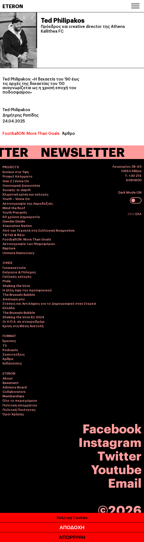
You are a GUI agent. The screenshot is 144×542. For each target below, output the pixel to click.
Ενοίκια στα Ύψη (15, 171)
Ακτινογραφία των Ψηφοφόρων (28, 243)
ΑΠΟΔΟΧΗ (71, 527)
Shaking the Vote (16, 285)
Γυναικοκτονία (14, 267)
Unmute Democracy (18, 252)
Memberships (13, 396)
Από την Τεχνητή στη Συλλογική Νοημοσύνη (38, 230)
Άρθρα (7, 358)
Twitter (119, 454)
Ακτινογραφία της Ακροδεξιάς (27, 203)
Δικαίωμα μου (13, 299)
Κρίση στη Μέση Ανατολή (23, 325)
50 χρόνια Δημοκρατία (21, 216)
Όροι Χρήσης (13, 414)
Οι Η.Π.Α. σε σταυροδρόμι (23, 321)
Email (125, 482)
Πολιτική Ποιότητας (19, 409)
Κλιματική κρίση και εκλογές (25, 194)
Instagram (110, 441)
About (7, 378)
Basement (10, 382)
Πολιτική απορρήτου (19, 405)
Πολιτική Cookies (72, 517)
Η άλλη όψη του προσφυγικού (27, 290)
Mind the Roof (13, 207)
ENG (131, 213)
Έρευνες (9, 340)
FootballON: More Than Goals (31, 133)
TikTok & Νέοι (13, 234)
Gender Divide (13, 221)
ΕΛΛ (138, 213)
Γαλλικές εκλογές (16, 276)
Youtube (116, 468)
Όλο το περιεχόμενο (19, 400)
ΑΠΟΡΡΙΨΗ (72, 537)
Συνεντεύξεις (13, 354)
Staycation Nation (17, 225)
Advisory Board (14, 387)
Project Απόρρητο (17, 176)
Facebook (112, 427)
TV (4, 345)
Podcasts (10, 349)
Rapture (8, 248)
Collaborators (13, 391)
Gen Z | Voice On (15, 181)
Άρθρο (68, 133)
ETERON (12, 5)
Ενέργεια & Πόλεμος (19, 272)
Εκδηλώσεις (12, 363)
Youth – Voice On (16, 198)
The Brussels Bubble (18, 294)
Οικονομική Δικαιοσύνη (21, 185)
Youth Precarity (14, 212)
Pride (6, 281)
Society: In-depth (16, 189)
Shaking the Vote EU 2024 (23, 317)
